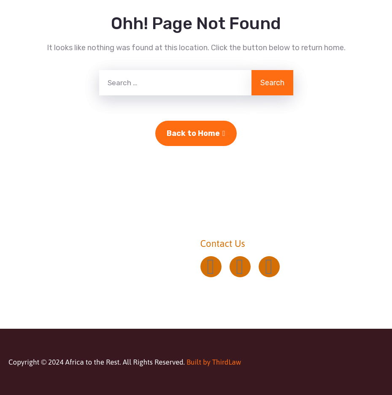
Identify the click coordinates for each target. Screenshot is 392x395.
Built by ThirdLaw (214, 362)
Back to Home (196, 133)
